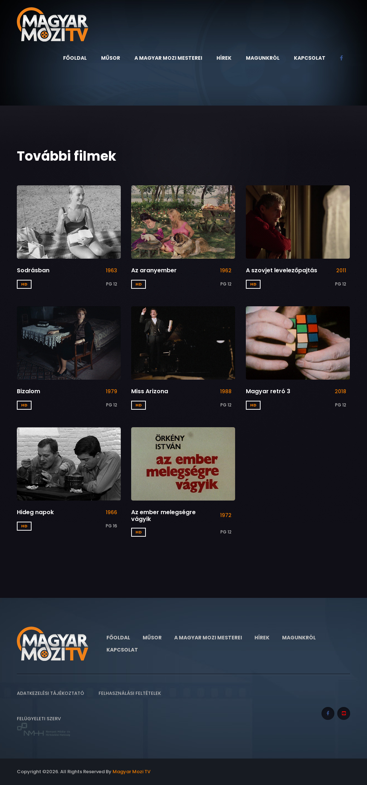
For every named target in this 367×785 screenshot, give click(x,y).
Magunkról (263, 58)
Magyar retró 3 (268, 391)
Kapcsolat (309, 58)
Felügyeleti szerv (44, 726)
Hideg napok (35, 512)
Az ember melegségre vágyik (163, 515)
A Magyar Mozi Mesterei (168, 58)
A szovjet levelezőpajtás (281, 270)
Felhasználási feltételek (130, 693)
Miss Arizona (149, 391)
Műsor (110, 58)
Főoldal (75, 58)
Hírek (224, 58)
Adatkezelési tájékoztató (50, 693)
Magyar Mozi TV (132, 771)
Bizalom (28, 391)
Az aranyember (154, 270)
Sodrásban (33, 270)
